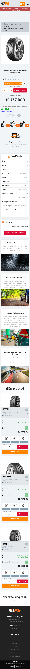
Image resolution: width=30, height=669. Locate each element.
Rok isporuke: (7, 423)
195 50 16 (6, 26)
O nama (15, 640)
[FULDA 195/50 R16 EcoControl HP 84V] (15, 467)
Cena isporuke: (7, 421)
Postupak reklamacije (15, 656)
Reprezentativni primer (6, 111)
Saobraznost (15, 650)
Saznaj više (18, 666)
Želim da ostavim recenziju (15, 233)
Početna (5, 24)
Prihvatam (11, 666)
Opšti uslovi (15, 643)
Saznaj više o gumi (15, 451)
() (23, 4)
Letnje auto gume (15, 24)
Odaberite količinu (15, 87)
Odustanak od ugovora (15, 653)
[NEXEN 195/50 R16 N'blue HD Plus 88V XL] (15, 400)
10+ (26, 428)
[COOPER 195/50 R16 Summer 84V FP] (15, 534)
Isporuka (15, 646)
